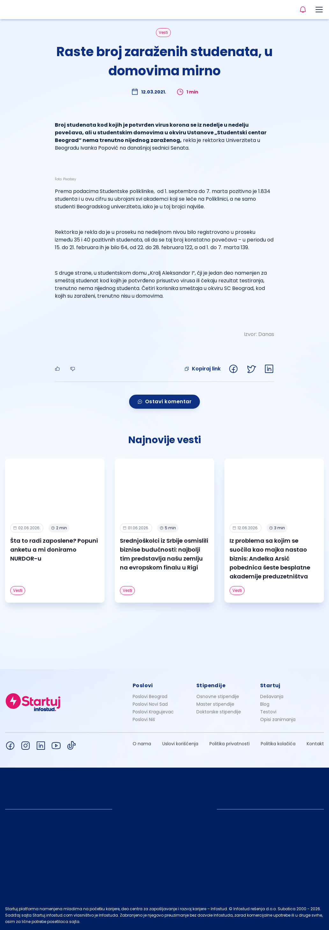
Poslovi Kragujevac (153, 712)
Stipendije (210, 685)
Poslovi (143, 685)
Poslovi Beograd (150, 696)
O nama (142, 743)
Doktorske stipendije (218, 712)
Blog (264, 704)
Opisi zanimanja (278, 719)
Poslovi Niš (144, 719)
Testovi (268, 712)
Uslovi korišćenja (180, 743)
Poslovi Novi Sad (150, 704)
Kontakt (315, 743)
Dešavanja (271, 696)
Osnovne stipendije (217, 696)
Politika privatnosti (229, 743)
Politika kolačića (278, 743)
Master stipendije (215, 704)
